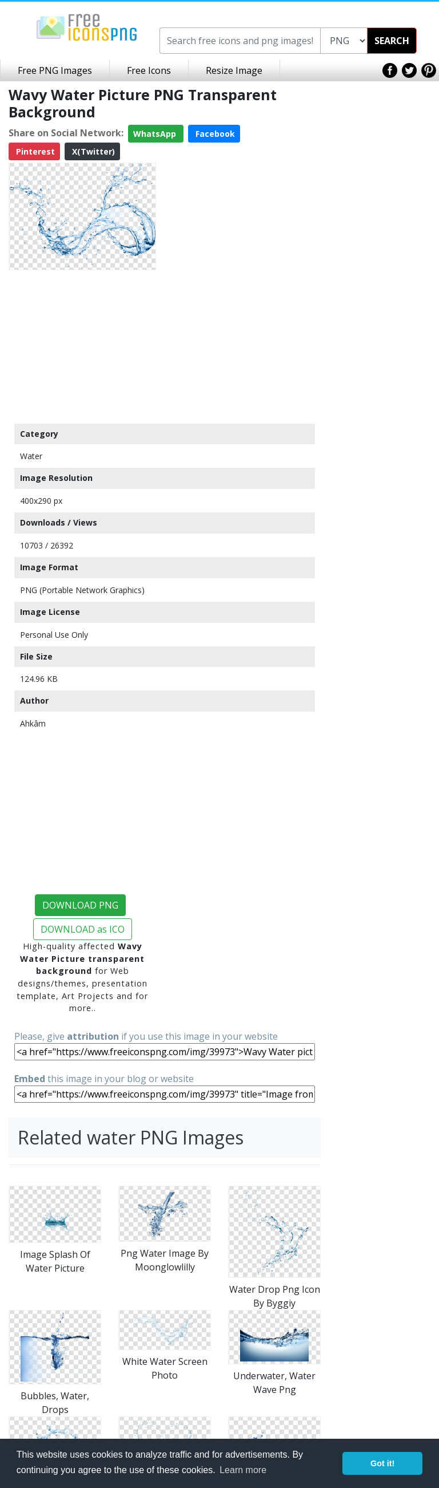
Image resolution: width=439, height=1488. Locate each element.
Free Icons (149, 70)
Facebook (214, 133)
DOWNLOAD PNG (80, 905)
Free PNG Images (55, 70)
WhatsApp (155, 133)
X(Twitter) (92, 151)
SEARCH (391, 40)
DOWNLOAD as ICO (83, 929)
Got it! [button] (382, 1463)
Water (31, 456)
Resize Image (234, 70)
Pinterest (34, 151)
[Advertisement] (82, 346)
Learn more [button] (243, 1470)
